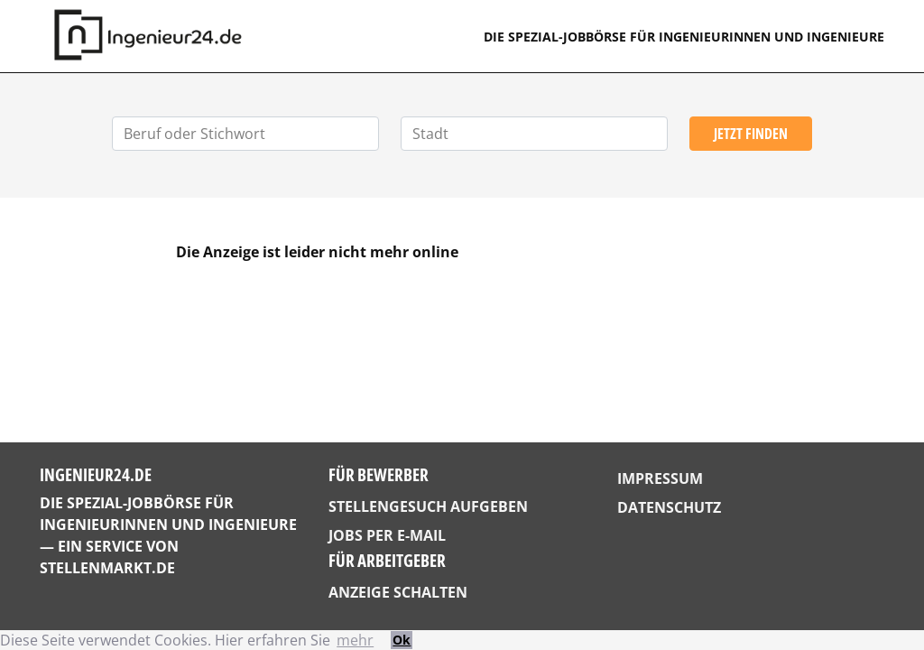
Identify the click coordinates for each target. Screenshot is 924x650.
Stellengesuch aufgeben (428, 506)
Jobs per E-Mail (387, 535)
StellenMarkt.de (107, 568)
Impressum (660, 478)
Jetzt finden (751, 134)
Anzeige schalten (397, 592)
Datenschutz (669, 507)
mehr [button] (355, 640)
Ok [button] (402, 639)
